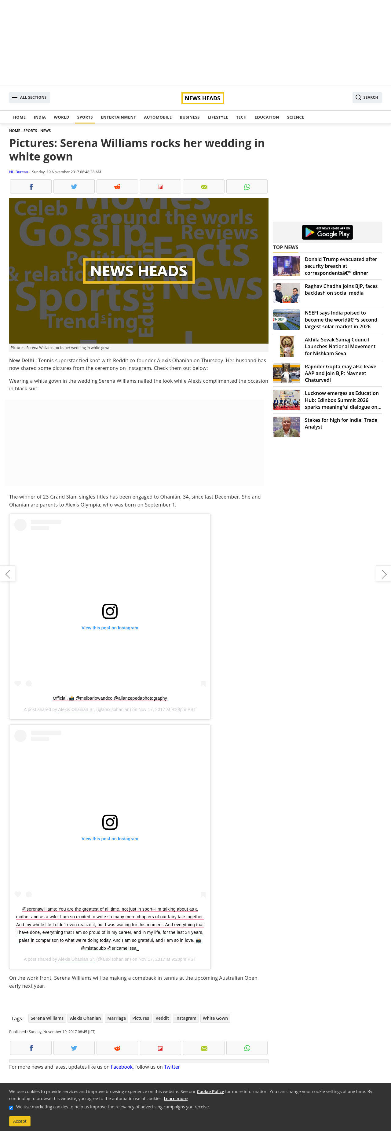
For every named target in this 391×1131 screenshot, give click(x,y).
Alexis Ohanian (85, 1018)
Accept (20, 1121)
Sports (85, 117)
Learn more (176, 1098)
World (61, 117)
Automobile (158, 117)
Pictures (140, 1018)
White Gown (215, 1018)
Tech (241, 117)
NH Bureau (18, 172)
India (40, 117)
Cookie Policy (210, 1091)
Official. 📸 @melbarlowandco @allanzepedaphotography (110, 698)
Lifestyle (218, 117)
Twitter (172, 1066)
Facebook (122, 1066)
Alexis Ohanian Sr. (76, 709)
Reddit (162, 1018)
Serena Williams (47, 1018)
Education (267, 117)
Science (295, 117)
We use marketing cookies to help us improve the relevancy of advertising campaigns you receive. (113, 1107)
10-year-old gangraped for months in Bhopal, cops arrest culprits (7, 573)
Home (19, 117)
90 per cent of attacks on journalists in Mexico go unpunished (383, 573)
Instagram (185, 1018)
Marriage (116, 1018)
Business (189, 117)
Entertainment (118, 117)
